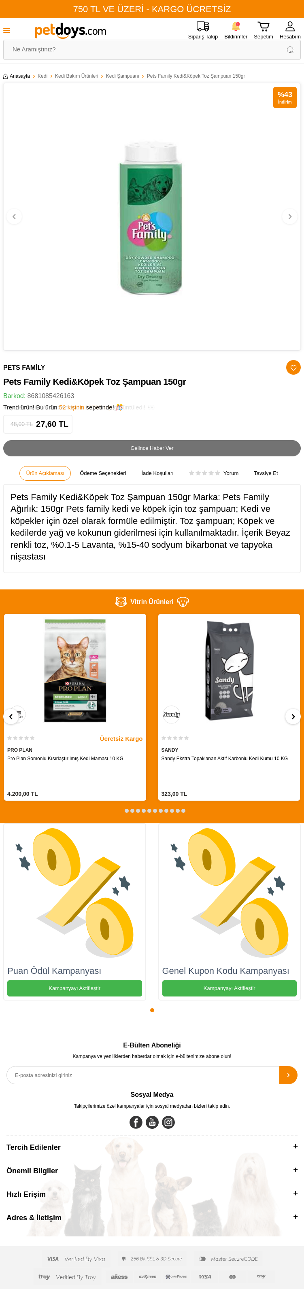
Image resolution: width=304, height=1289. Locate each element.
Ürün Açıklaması (45, 473)
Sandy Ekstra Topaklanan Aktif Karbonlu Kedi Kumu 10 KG (225, 758)
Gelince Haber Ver (151, 448)
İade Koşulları (157, 473)
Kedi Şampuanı (122, 76)
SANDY (170, 750)
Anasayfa (16, 76)
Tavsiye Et (266, 473)
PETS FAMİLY (24, 367)
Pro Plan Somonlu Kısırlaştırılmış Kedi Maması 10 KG (65, 758)
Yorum (213, 473)
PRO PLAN (19, 750)
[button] (14, 216)
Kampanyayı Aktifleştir (74, 988)
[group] (152, 216)
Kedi (42, 76)
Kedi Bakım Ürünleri (76, 76)
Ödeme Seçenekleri (103, 473)
